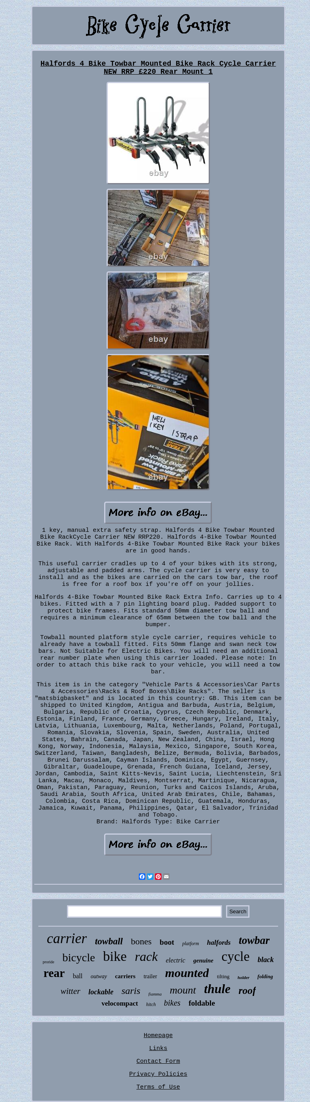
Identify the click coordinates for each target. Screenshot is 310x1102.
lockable (100, 992)
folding (265, 976)
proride (48, 962)
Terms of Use (158, 1087)
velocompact (119, 1003)
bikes (172, 1002)
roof (247, 990)
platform (190, 943)
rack (146, 956)
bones (141, 941)
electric (175, 960)
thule (217, 989)
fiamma (155, 994)
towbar (254, 940)
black (266, 960)
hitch (151, 1004)
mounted (187, 972)
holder (243, 977)
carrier (67, 938)
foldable (202, 1003)
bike (115, 956)
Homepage (158, 1035)
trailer (150, 976)
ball (77, 976)
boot (167, 942)
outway (98, 976)
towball (109, 941)
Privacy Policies (158, 1074)
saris (130, 990)
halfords (219, 942)
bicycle (79, 957)
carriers (125, 976)
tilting (223, 976)
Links (158, 1048)
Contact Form (158, 1061)
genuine (203, 960)
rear (54, 973)
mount (183, 990)
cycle (236, 956)
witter (70, 991)
